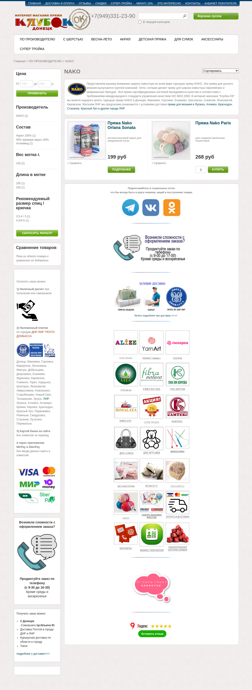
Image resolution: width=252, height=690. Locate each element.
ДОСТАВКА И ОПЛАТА (60, 3)
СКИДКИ (100, 3)
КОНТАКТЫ (192, 3)
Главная (19, 61)
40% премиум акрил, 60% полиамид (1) (32, 141)
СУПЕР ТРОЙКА (32, 49)
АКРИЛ (125, 39)
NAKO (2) (22, 115)
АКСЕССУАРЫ (212, 39)
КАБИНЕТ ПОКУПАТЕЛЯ (220, 3)
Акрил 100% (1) (26, 135)
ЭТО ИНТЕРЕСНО (169, 3)
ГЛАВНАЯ (34, 3)
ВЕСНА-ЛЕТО (101, 39)
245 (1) (20, 187)
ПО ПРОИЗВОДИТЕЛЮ (37, 39)
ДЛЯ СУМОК (183, 39)
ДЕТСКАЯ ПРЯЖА (152, 39)
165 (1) (20, 183)
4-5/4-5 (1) (22, 220)
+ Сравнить (74, 163)
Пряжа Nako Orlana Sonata (122, 125)
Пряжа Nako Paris (213, 123)
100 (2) (20, 163)
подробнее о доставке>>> (33, 653)
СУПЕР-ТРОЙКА (121, 3)
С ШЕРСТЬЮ (73, 39)
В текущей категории (156, 22)
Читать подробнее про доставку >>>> (154, 315)
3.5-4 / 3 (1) (23, 216)
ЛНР (46, 398)
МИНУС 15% (144, 3)
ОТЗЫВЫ (85, 3)
